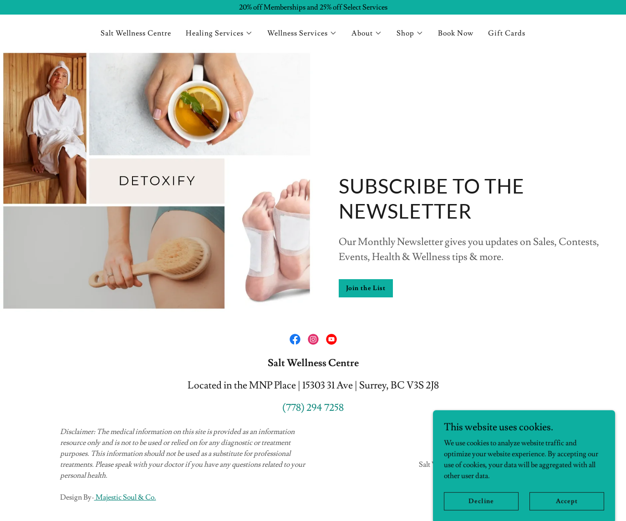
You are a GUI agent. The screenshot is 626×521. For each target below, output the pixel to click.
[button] (219, 33)
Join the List (366, 288)
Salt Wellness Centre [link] (136, 33)
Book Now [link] (455, 33)
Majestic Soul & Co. (125, 497)
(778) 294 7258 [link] (313, 407)
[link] (295, 339)
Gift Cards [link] (506, 33)
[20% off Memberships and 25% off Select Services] (313, 7)
